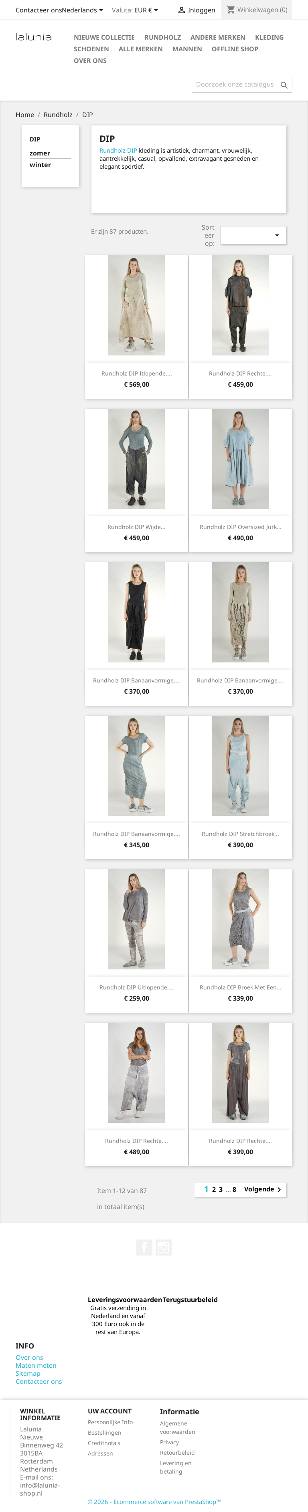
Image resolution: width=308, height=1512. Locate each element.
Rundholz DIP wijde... (136, 527)
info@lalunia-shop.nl (40, 1489)
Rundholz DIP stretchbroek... (240, 834)
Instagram (164, 1247)
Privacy (169, 1442)
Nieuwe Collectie (104, 37)
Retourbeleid (177, 1452)
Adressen (100, 1453)
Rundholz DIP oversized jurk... (241, 527)
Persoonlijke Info (110, 1422)
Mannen (187, 48)
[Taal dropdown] (84, 11)
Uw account (110, 1411)
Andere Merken (217, 37)
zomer (40, 153)
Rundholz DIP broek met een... (241, 987)
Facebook (144, 1247)
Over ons (90, 60)
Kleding (269, 37)
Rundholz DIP (118, 150)
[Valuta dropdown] (147, 11)
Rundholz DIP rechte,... (240, 373)
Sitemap (28, 1373)
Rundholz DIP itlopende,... (136, 373)
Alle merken (141, 48)
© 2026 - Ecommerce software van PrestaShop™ (154, 1502)
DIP (35, 139)
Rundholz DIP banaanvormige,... (136, 680)
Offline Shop (235, 48)
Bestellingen (105, 1432)
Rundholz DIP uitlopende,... (136, 987)
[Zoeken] (242, 84)
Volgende (264, 1190)
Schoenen (91, 48)
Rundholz (162, 37)
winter (40, 165)
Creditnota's (104, 1443)
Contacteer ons (39, 10)
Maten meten (36, 1365)
